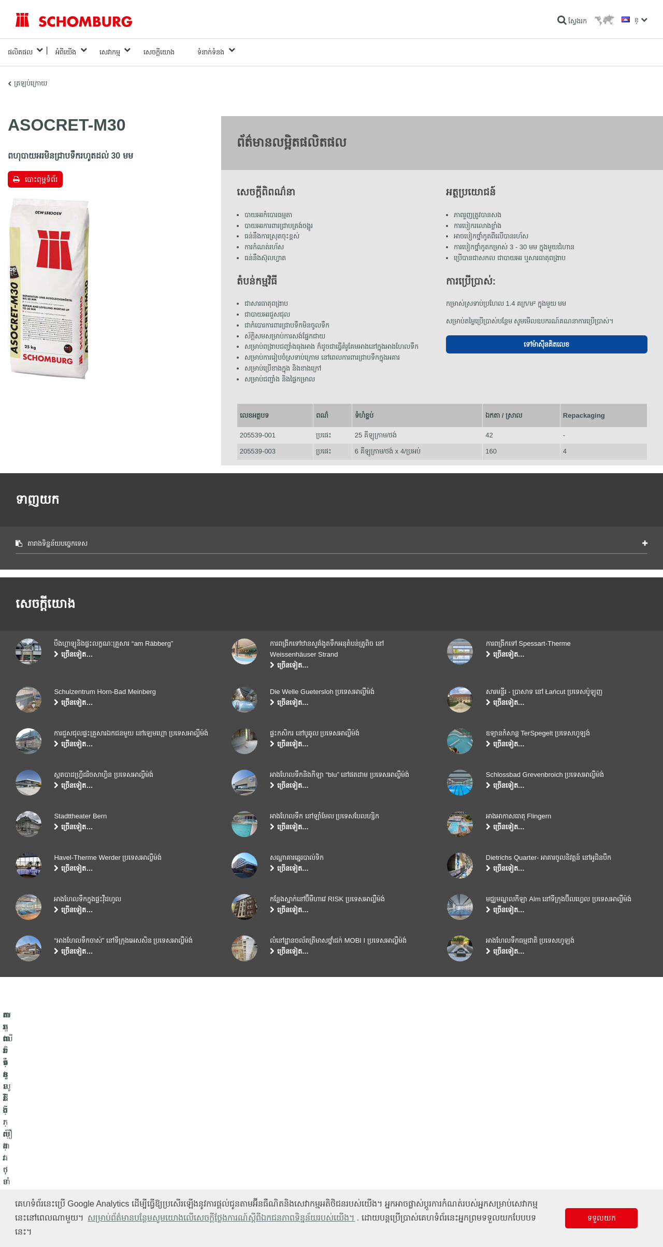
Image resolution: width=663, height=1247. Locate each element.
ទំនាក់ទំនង (210, 50)
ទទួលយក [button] (601, 1218)
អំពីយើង (65, 50)
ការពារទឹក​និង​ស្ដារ (37, 1141)
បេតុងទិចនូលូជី (34, 1188)
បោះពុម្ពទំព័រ (41, 175)
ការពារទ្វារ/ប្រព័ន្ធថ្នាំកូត (43, 1172)
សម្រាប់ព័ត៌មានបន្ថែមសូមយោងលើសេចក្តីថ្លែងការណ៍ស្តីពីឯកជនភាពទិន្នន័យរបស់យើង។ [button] (221, 1217)
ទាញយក (242, 1156)
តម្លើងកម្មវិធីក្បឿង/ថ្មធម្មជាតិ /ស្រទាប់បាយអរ (69, 1156)
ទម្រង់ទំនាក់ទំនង (252, 1172)
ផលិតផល (20, 50)
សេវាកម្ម (109, 50)
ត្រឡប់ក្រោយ (30, 79)
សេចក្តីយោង (159, 50)
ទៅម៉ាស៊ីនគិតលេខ (546, 340)
